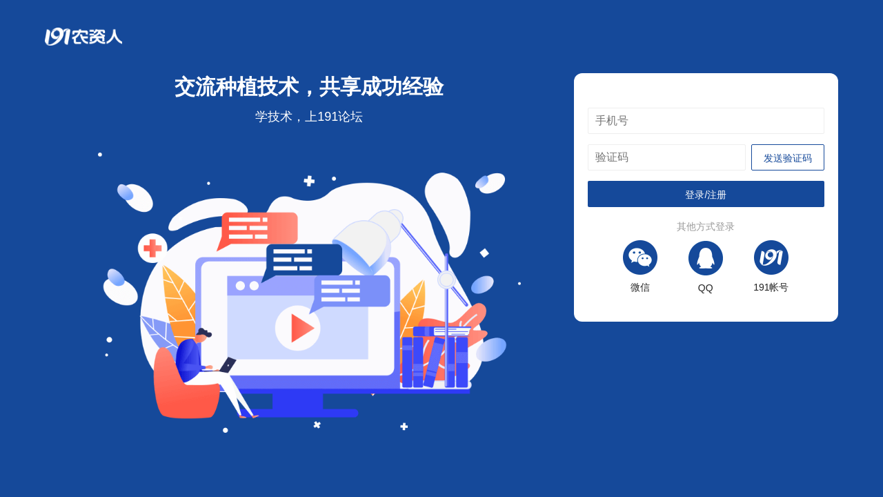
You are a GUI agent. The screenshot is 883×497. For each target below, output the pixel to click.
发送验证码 (788, 158)
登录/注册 (705, 194)
